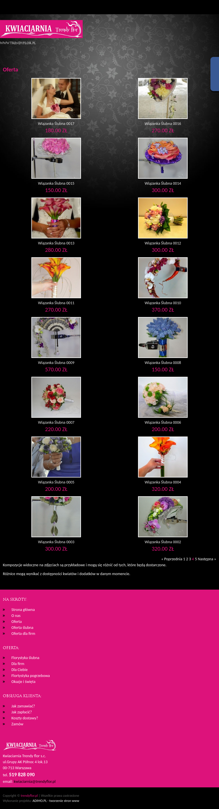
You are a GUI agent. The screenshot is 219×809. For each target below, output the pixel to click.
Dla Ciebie (19, 669)
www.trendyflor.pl (18, 43)
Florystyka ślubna (25, 657)
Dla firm (17, 663)
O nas (16, 615)
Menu (7, 7)
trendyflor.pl (29, 796)
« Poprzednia (172, 559)
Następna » (207, 559)
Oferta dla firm (23, 633)
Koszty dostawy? (24, 718)
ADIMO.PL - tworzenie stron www (56, 801)
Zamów (17, 724)
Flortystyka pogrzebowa (30, 675)
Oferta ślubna (22, 627)
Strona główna (23, 609)
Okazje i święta (23, 681)
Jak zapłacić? (21, 712)
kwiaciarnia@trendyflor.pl (35, 781)
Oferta (16, 621)
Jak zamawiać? (23, 706)
